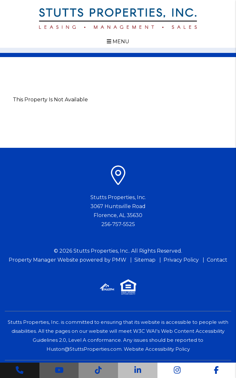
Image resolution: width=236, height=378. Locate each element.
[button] (19, 370)
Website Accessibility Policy (157, 349)
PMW (119, 260)
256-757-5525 (118, 224)
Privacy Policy (181, 260)
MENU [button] (118, 41)
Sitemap (145, 260)
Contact (217, 260)
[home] (118, 18)
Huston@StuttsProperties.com (84, 349)
